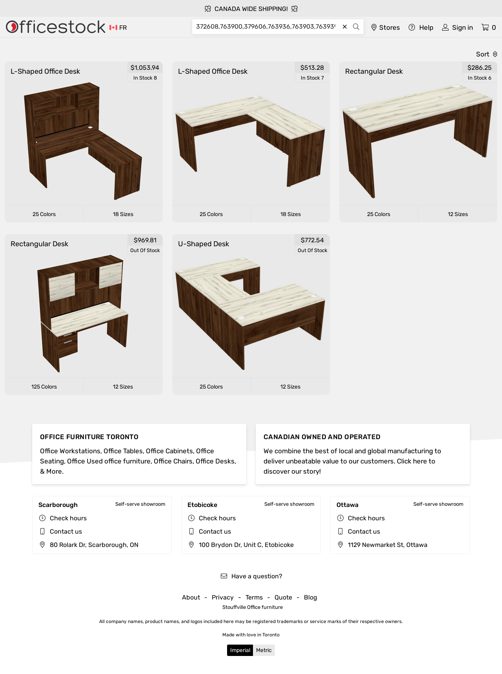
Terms (254, 597)
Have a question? (251, 576)
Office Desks (215, 461)
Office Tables (123, 451)
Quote (283, 597)
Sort (486, 54)
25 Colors (44, 214)
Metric (264, 650)
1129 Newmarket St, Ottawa (381, 545)
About (191, 597)
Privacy (223, 597)
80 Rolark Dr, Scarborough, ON (88, 545)
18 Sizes (123, 214)
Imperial (240, 650)
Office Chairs (173, 461)
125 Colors (44, 386)
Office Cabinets (169, 451)
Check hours (68, 518)
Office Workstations (70, 451)
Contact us (66, 531)
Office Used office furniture (109, 461)
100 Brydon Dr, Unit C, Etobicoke (240, 545)
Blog (310, 597)
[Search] (268, 26)
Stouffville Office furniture (252, 607)
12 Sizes (458, 214)
